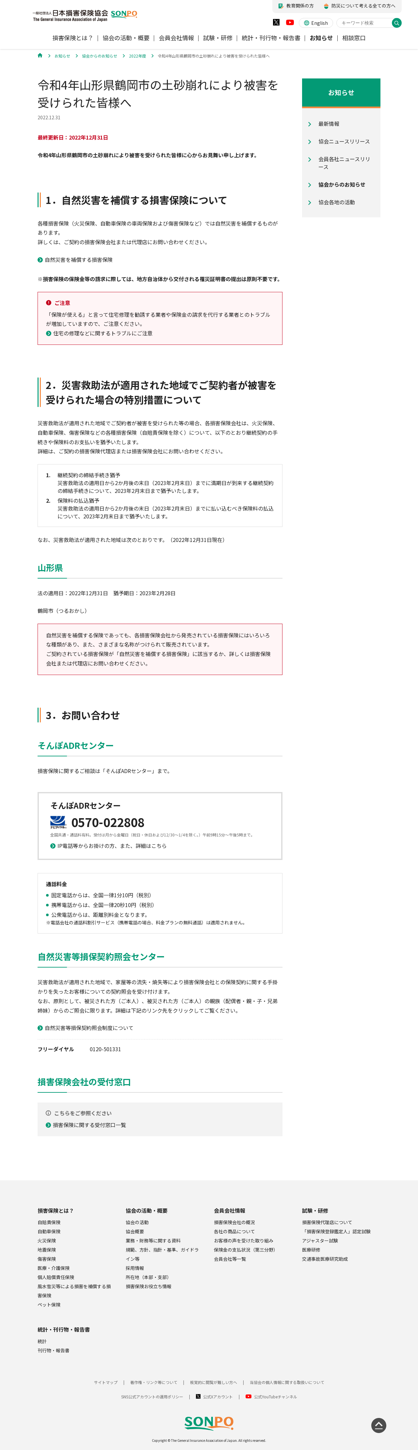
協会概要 (135, 1231)
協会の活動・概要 (147, 1210)
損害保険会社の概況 (234, 1222)
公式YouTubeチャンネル (275, 1396)
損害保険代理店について (327, 1222)
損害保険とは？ (56, 1210)
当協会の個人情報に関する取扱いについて (287, 1382)
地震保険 (47, 1249)
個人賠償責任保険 (56, 1277)
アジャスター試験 (320, 1240)
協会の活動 (137, 1222)
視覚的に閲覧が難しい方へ (213, 1382)
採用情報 (135, 1268)
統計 (42, 1341)
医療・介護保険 (54, 1268)
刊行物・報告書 (54, 1350)
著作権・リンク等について (153, 1382)
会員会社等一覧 (230, 1259)
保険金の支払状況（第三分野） (246, 1249)
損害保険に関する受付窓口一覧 (89, 1125)
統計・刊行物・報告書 (64, 1329)
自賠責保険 (49, 1222)
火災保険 (47, 1240)
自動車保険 (49, 1231)
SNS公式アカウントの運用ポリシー (152, 1396)
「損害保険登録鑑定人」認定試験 (336, 1231)
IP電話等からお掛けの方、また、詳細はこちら (112, 846)
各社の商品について (234, 1231)
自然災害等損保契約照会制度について (89, 1028)
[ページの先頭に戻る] (379, 1425)
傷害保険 (47, 1259)
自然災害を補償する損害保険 (79, 259)
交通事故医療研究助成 (325, 1259)
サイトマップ (106, 1382)
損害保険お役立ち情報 (148, 1286)
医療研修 (311, 1249)
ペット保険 (49, 1304)
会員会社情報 (229, 1210)
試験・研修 (315, 1210)
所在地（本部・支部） (148, 1277)
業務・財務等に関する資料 (153, 1240)
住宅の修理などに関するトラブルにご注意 (103, 333)
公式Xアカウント (218, 1396)
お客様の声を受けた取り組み (243, 1240)
